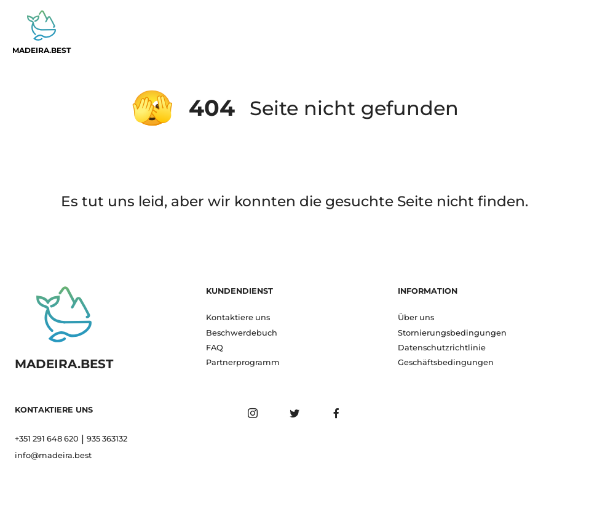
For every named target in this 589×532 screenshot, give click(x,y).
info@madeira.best (53, 455)
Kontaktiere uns (238, 317)
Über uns (416, 317)
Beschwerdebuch (241, 332)
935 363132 (107, 438)
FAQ (214, 347)
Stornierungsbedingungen (452, 332)
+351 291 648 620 (47, 438)
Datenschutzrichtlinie (442, 347)
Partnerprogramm (243, 362)
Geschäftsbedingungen (446, 362)
